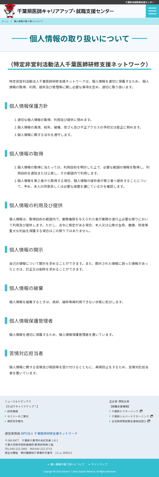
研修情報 (12, 411)
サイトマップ (99, 464)
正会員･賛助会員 (119, 401)
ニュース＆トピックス (18, 401)
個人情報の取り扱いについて (67, 464)
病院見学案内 (15, 421)
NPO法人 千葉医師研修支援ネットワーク (49, 433)
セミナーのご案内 (17, 416)
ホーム (5, 21)
